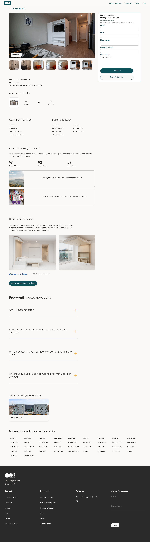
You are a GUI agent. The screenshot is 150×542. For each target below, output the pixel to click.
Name (102, 25)
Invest (136, 3)
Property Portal (46, 497)
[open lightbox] (52, 36)
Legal (42, 518)
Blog (42, 513)
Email (102, 32)
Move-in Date (104, 55)
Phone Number (105, 40)
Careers (8, 518)
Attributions (45, 524)
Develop (128, 3)
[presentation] (115, 63)
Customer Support (48, 503)
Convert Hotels (115, 3)
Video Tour (16, 54)
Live (144, 3)
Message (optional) (106, 47)
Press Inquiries (11, 524)
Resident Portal (46, 508)
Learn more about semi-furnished (23, 283)
